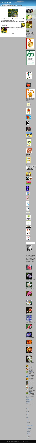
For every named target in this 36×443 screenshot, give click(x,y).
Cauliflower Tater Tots (30, 368)
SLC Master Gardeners (28, 403)
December (28, 420)
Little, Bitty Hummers (29, 436)
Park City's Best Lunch (28, 402)
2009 (27, 417)
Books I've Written (19, 5)
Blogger (28, 441)
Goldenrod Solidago (29, 433)
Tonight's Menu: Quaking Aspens (30, 427)
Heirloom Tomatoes (15, 5)
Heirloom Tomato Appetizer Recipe (30, 425)
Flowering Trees (30, 389)
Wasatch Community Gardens (29, 405)
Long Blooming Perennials (5, 5)
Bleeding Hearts (30, 392)
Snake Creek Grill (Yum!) (28, 404)
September (28, 422)
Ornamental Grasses (29, 430)
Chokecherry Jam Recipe (31, 371)
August (28, 423)
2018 (27, 411)
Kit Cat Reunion (28, 424)
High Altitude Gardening (5, 2)
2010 (27, 416)
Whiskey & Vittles (27, 397)
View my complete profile (28, 36)
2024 (27, 408)
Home (1, 5)
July (27, 437)
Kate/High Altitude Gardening (32, 30)
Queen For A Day (28, 431)
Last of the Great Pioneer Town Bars (29, 399)
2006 (27, 419)
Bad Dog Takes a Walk (29, 428)
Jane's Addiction (28, 434)
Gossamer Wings (30, 383)
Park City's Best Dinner (28, 401)
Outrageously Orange (30, 386)
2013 (27, 414)
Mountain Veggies (10, 5)
